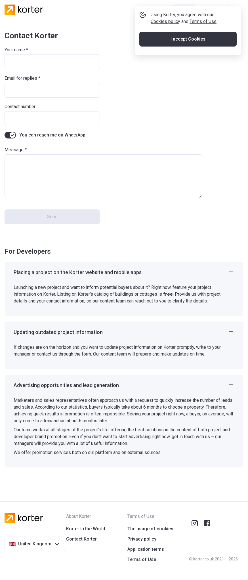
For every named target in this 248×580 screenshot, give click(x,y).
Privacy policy (141, 539)
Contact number (20, 106)
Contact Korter (81, 539)
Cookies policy (167, 40)
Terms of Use (205, 40)
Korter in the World (85, 528)
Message (14, 149)
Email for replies (21, 78)
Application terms (145, 549)
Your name (15, 49)
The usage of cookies (150, 528)
